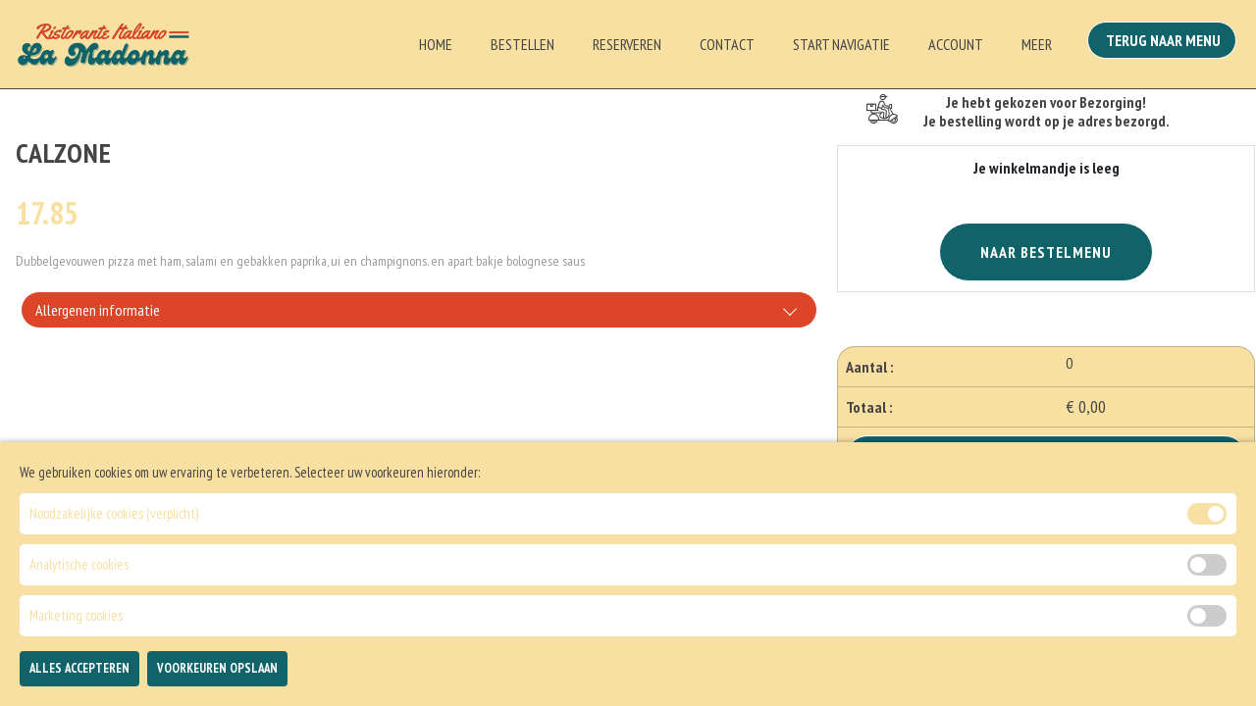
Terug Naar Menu (1166, 42)
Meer (1036, 44)
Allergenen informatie (97, 310)
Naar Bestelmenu (1046, 252)
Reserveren (627, 44)
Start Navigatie (841, 44)
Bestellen (522, 44)
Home (435, 44)
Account (955, 44)
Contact (727, 44)
